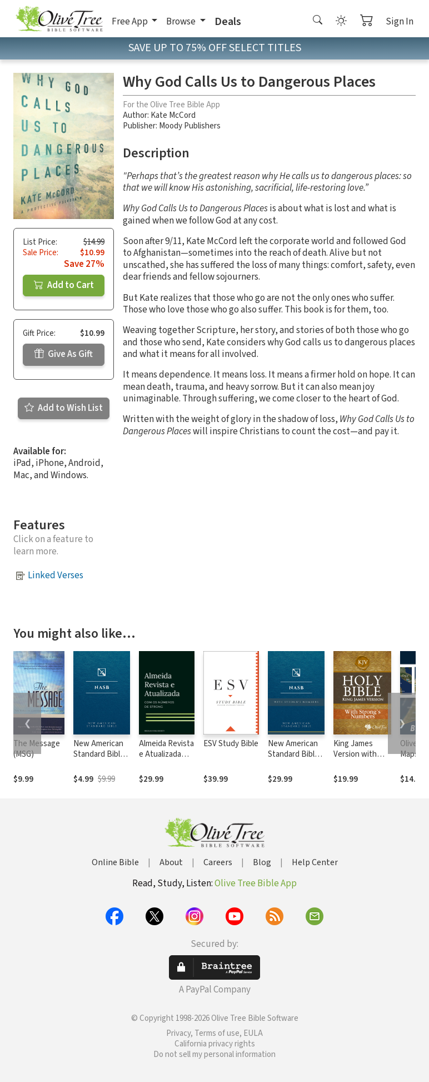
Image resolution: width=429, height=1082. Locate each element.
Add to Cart (64, 285)
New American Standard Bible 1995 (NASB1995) (98, 759)
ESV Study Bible (230, 744)
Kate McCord (173, 115)
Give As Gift (63, 354)
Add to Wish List (63, 408)
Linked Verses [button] (55, 575)
